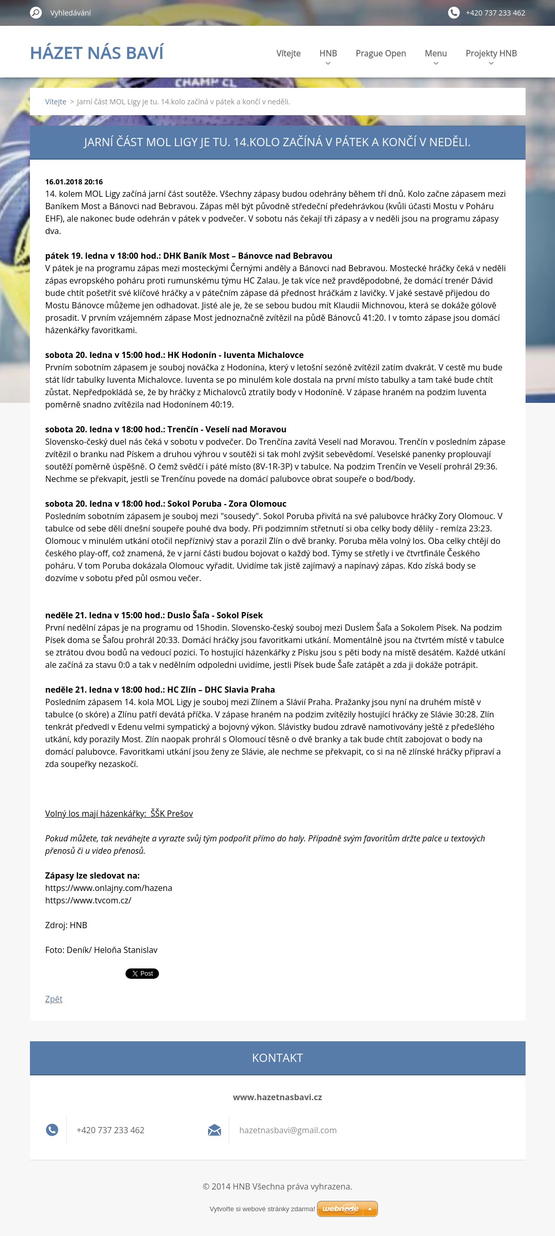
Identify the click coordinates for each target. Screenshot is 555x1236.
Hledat (36, 12)
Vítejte (289, 53)
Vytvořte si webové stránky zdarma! (262, 1209)
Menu (436, 56)
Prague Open (381, 53)
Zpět (54, 999)
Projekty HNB (491, 56)
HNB (328, 56)
